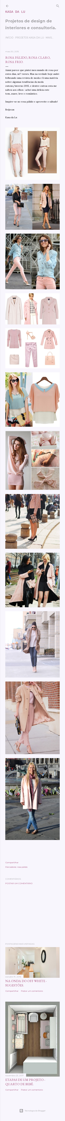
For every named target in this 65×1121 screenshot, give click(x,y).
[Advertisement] (32, 913)
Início (9, 37)
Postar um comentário (19, 883)
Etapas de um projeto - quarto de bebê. (25, 1082)
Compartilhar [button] (12, 862)
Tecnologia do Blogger (32, 1111)
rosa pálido (22, 867)
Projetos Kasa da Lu (29, 37)
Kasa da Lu (15, 12)
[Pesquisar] (58, 5)
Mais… (49, 37)
